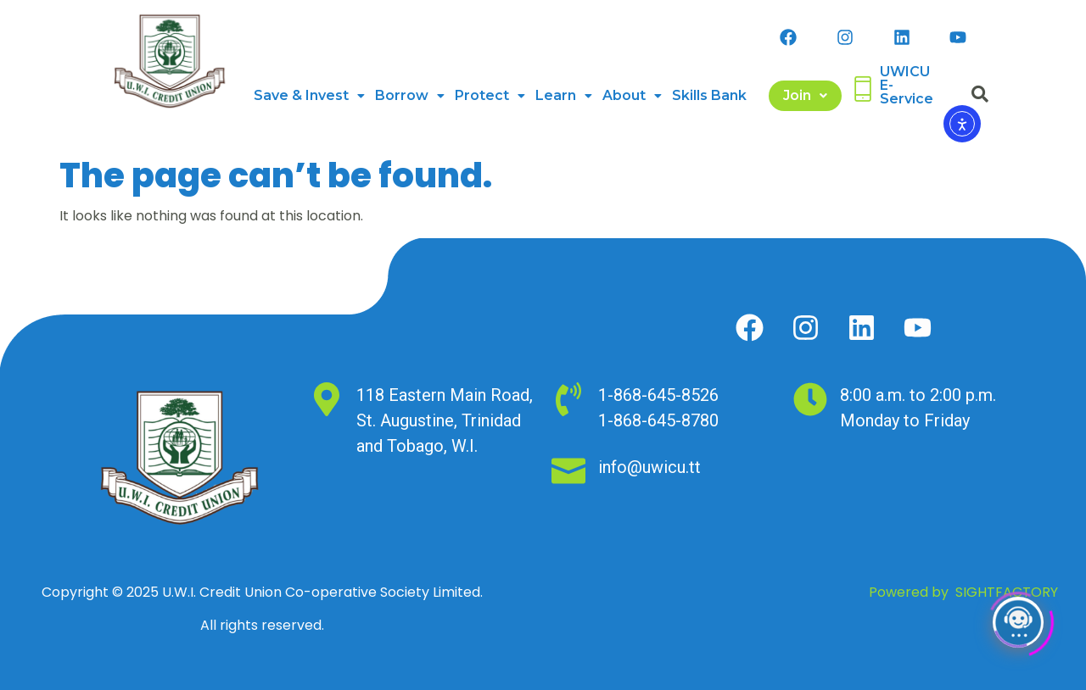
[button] (309, 96)
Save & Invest (309, 95)
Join (805, 95)
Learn (563, 95)
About (632, 95)
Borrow (410, 95)
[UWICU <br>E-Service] (863, 89)
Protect (490, 95)
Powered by (963, 592)
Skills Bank (709, 95)
